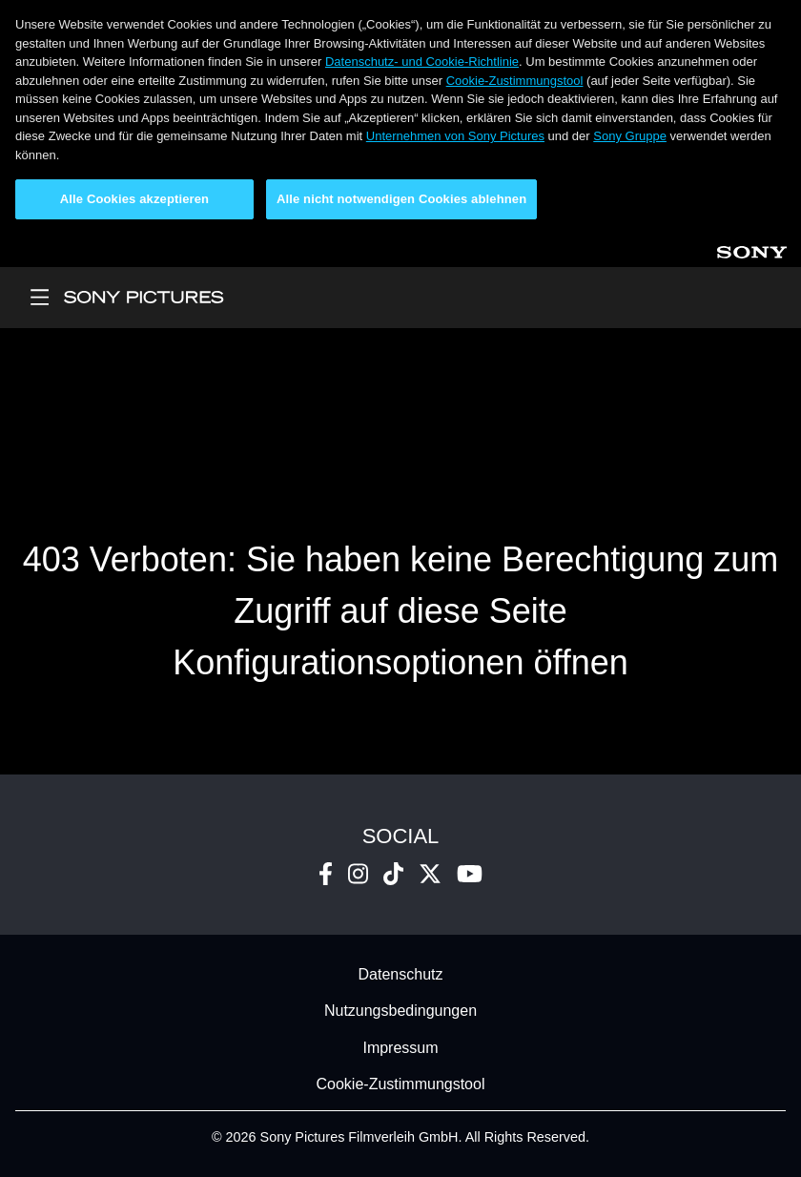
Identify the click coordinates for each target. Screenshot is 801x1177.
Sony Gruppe (630, 136)
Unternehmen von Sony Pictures (455, 136)
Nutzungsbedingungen (400, 1011)
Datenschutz (401, 974)
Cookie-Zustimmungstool (515, 80)
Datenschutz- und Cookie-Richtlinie (422, 61)
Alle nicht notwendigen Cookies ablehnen (401, 199)
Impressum (400, 1048)
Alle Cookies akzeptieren (134, 199)
